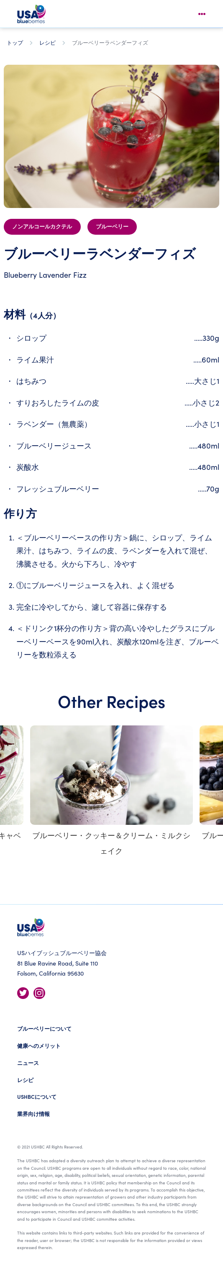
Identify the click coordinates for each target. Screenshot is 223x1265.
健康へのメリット (39, 1045)
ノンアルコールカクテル (42, 226)
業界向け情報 (33, 1113)
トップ (15, 42)
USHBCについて (36, 1096)
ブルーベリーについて (44, 1028)
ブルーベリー (112, 226)
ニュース (28, 1062)
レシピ (47, 42)
